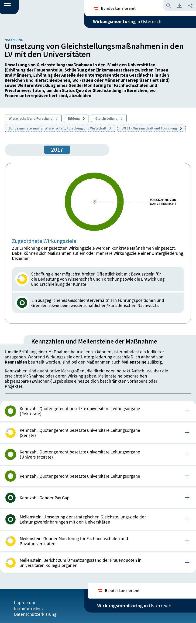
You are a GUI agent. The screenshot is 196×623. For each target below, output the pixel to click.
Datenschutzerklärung (35, 612)
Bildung (76, 118)
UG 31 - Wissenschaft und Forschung (151, 128)
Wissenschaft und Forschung (33, 118)
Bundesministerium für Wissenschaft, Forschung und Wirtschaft (60, 128)
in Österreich (134, 23)
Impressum (24, 600)
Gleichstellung (108, 118)
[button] (9, 7)
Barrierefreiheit (28, 606)
